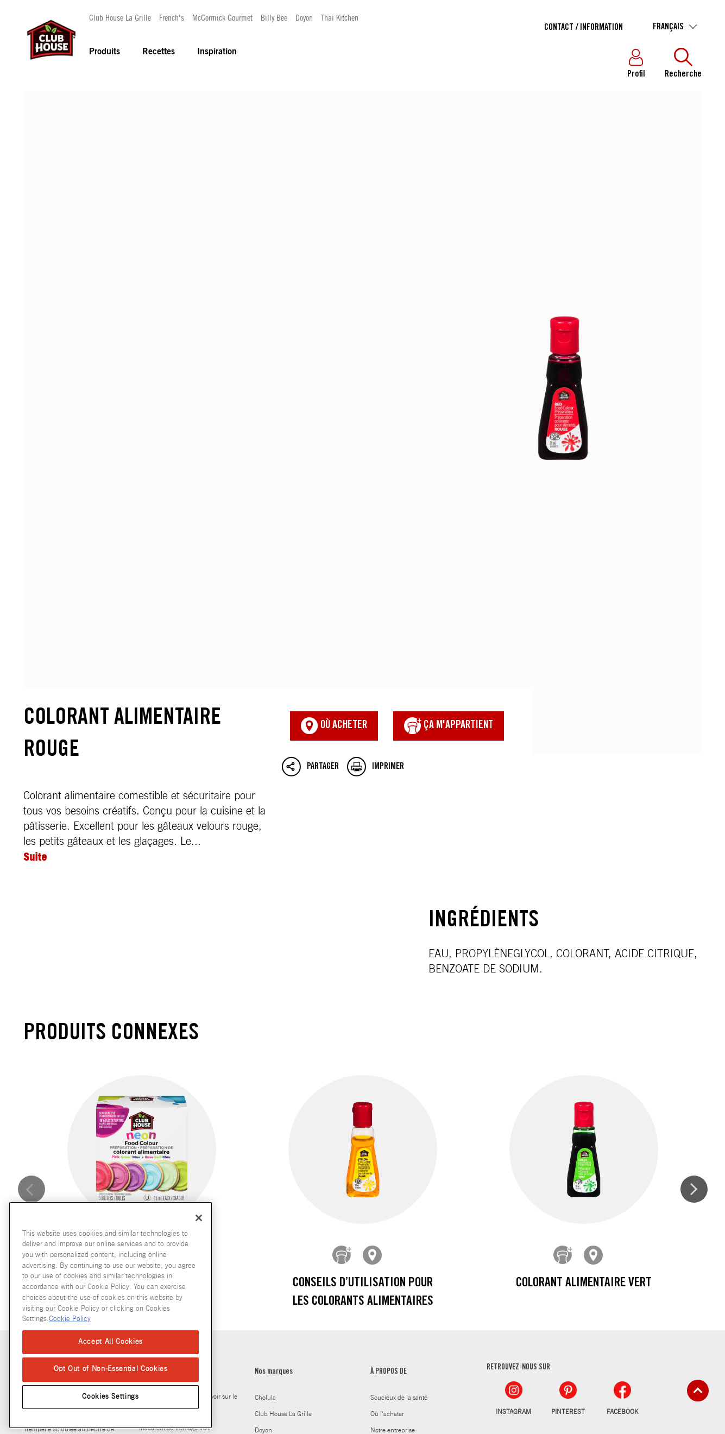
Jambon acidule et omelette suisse (70, 1117)
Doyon (304, 17)
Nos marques (274, 1075)
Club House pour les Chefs (407, 1231)
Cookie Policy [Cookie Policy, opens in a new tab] (70, 1319)
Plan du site (351, 1370)
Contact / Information (583, 27)
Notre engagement (395, 1149)
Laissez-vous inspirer (170, 1075)
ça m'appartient (448, 436)
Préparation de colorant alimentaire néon (141, 1003)
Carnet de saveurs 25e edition (411, 1166)
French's (171, 17)
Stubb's (265, 1231)
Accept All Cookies (110, 1341)
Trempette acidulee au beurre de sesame (68, 1140)
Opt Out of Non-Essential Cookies (111, 1369)
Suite (35, 567)
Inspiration (217, 52)
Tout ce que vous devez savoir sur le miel (188, 1107)
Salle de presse (391, 1198)
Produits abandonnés (400, 1247)
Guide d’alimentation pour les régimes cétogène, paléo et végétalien (180, 1161)
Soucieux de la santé (398, 1100)
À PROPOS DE (388, 1075)
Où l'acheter (387, 1117)
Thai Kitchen (339, 17)
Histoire (381, 1182)
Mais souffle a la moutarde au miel (70, 1100)
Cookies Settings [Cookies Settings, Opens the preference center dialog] (110, 1396)
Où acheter (334, 436)
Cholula (265, 1100)
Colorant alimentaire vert (583, 993)
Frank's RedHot (276, 1149)
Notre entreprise (392, 1133)
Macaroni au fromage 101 (175, 1131)
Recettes (158, 52)
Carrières (382, 1214)
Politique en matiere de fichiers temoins (259, 1370)
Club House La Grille (120, 17)
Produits (104, 52)
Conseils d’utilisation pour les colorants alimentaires (362, 1003)
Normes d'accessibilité (415, 1370)
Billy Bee (274, 17)
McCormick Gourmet (222, 17)
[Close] (199, 1218)
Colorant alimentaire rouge (362, 278)
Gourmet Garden (278, 1182)
